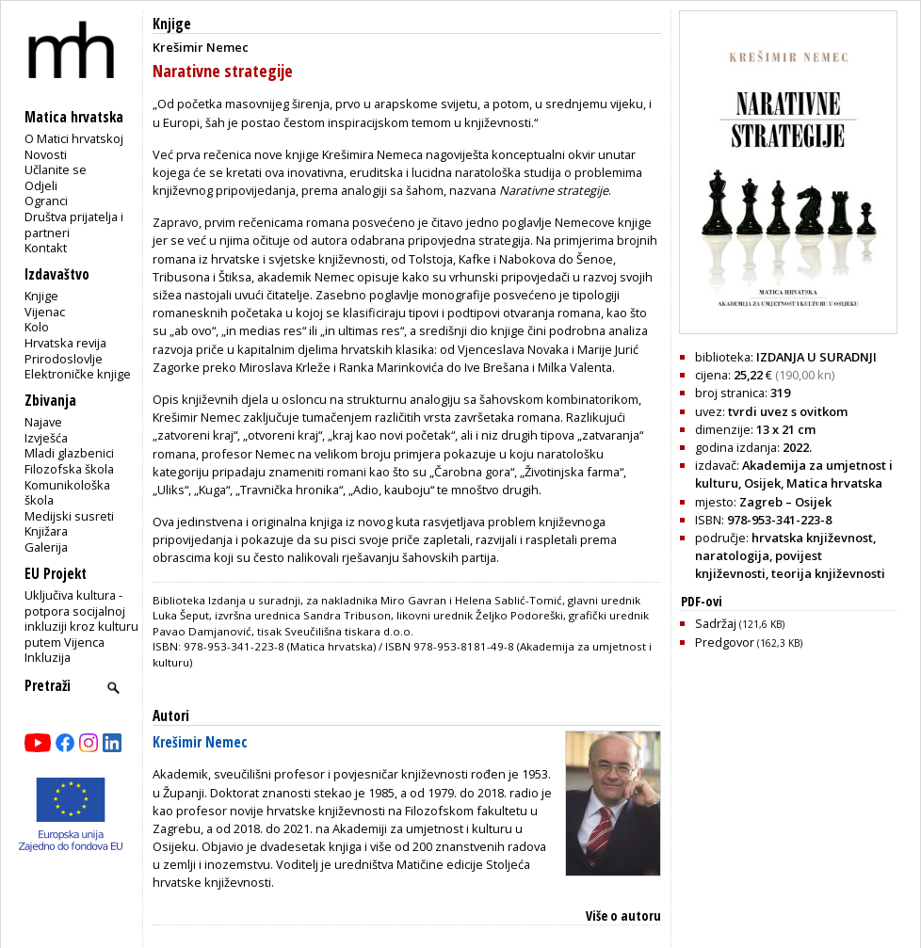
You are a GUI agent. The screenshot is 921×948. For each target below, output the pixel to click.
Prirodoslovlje (63, 358)
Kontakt (45, 247)
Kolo (36, 326)
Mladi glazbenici (69, 452)
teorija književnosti (828, 573)
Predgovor (748, 642)
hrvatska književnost (812, 537)
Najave (43, 421)
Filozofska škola (69, 468)
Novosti (45, 154)
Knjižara (46, 530)
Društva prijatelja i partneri (73, 224)
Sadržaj (739, 623)
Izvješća (46, 437)
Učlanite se (55, 169)
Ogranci (46, 200)
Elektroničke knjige (77, 373)
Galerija (46, 546)
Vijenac (44, 311)
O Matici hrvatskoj (73, 138)
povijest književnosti (758, 564)
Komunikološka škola (67, 492)
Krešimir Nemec (200, 742)
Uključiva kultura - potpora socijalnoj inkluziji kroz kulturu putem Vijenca (81, 618)
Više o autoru (623, 915)
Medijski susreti (69, 515)
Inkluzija (47, 657)
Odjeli (40, 185)
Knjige (41, 295)
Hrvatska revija (65, 342)
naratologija (732, 555)
